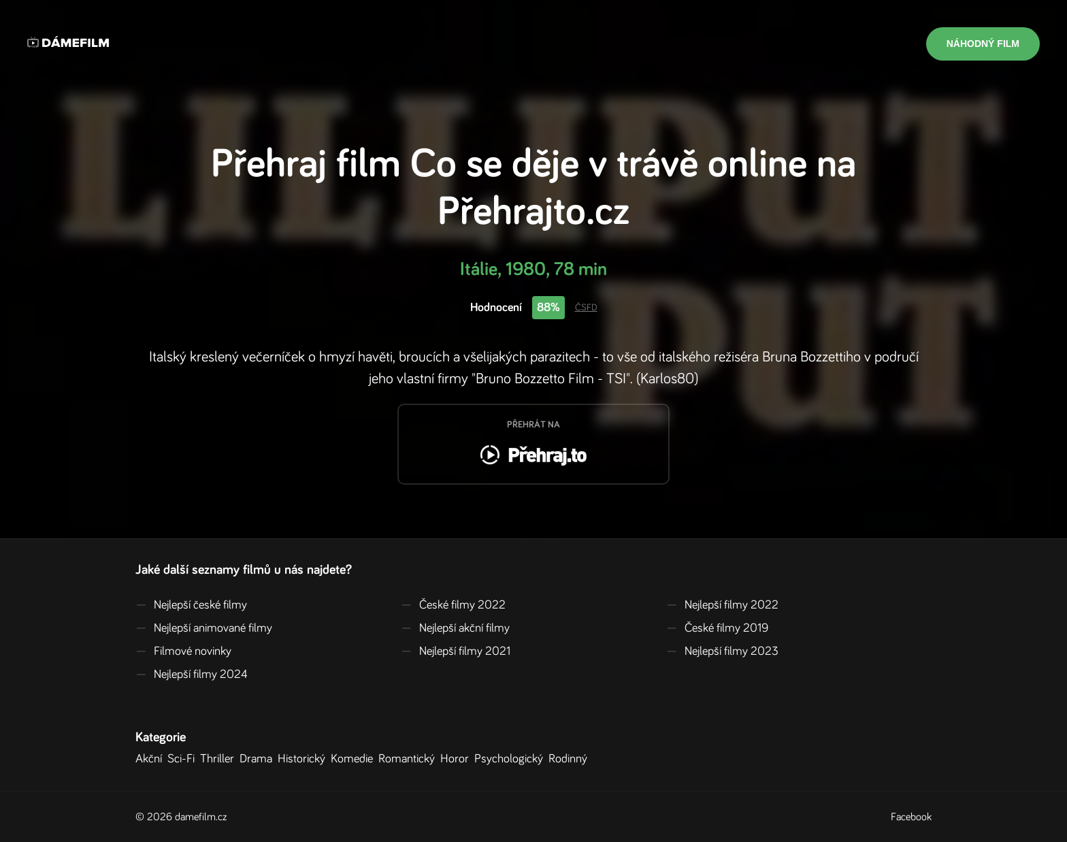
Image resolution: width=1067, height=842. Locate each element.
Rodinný (570, 759)
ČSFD (586, 307)
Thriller (220, 759)
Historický (304, 759)
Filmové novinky (183, 651)
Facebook (911, 816)
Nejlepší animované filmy (203, 628)
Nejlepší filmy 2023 (722, 651)
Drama (259, 759)
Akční (151, 759)
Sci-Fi (183, 759)
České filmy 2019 (717, 628)
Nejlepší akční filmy (455, 628)
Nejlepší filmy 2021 (455, 651)
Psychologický (511, 759)
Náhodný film (983, 43)
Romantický (409, 759)
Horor (457, 759)
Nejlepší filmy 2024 (191, 674)
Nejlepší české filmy (191, 605)
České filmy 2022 (453, 605)
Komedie (354, 759)
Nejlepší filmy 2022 (722, 605)
